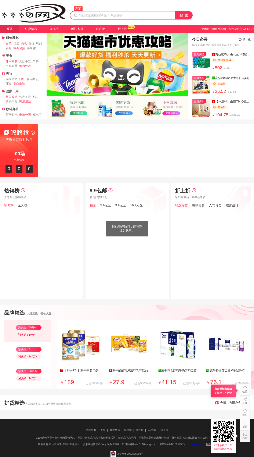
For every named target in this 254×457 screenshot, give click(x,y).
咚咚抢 (100, 29)
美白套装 (19, 83)
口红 (22, 79)
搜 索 (184, 15)
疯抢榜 (54, 29)
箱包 (9, 48)
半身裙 (31, 48)
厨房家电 (12, 114)
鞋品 (39, 43)
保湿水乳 (33, 79)
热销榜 (14, 190)
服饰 (32, 43)
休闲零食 (12, 61)
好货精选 (31, 29)
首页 (9, 29)
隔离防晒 (12, 79)
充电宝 (37, 114)
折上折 (122, 29)
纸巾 (36, 97)
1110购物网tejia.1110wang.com (138, 444)
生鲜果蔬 (12, 66)
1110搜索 (194, 444)
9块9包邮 (77, 29)
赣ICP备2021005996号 (173, 444)
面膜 (9, 83)
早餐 (36, 61)
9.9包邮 (101, 190)
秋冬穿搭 (19, 48)
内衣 (24, 43)
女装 (9, 43)
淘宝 (78, 8)
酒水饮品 (25, 66)
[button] (117, 92)
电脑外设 (25, 114)
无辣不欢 (25, 61)
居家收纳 (12, 97)
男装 (16, 43)
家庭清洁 (25, 101)
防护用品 (12, 101)
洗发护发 (25, 97)
